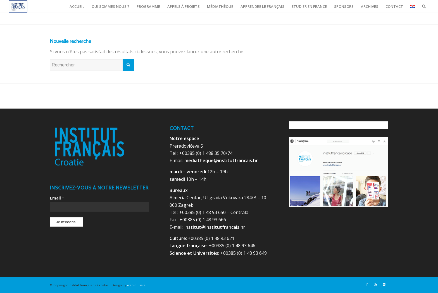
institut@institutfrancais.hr (214, 227)
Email (57, 198)
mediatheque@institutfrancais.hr (221, 160)
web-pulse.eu (137, 285)
